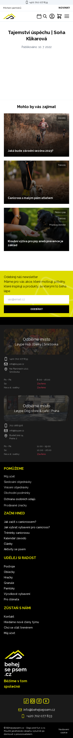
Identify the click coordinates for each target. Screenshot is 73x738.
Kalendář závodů (15, 538)
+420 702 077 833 (38, 2)
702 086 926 (16, 425)
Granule (9, 582)
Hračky (8, 577)
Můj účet (9, 476)
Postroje (9, 566)
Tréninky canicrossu (17, 532)
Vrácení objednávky (16, 487)
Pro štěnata (11, 599)
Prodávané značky (15, 505)
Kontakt (9, 616)
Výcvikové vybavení (17, 593)
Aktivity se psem (15, 549)
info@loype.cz (16, 364)
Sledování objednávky (18, 481)
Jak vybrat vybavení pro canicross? (27, 527)
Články (8, 543)
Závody (62, 118)
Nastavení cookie (64, 731)
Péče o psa (60, 212)
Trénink (62, 165)
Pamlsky (9, 588)
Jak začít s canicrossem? (20, 521)
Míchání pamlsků (12, 7)
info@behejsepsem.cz (39, 710)
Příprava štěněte (57, 225)
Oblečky (9, 572)
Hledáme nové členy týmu (21, 622)
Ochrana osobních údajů (19, 499)
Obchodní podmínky (17, 492)
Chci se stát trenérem (18, 627)
